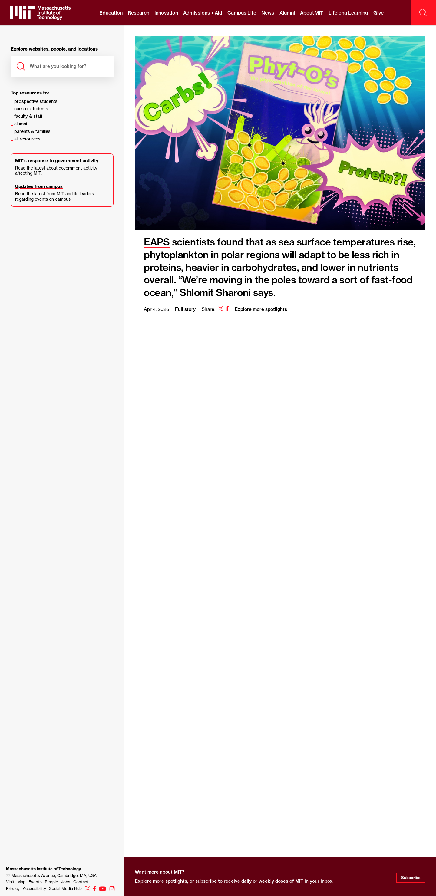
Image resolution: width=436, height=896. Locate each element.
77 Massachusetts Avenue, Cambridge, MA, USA (51, 875)
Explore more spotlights (261, 309)
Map (21, 881)
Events (35, 881)
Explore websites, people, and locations (54, 49)
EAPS (157, 242)
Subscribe (411, 877)
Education (111, 13)
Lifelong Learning (348, 13)
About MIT (311, 13)
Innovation (166, 13)
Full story (185, 309)
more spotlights (170, 881)
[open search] (423, 12)
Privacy (13, 888)
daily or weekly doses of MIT (272, 881)
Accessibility (34, 888)
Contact (80, 881)
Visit (10, 881)
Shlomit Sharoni (215, 292)
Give (378, 13)
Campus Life (241, 13)
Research (138, 13)
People (51, 881)
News (267, 13)
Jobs (65, 881)
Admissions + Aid (202, 13)
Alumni (287, 13)
